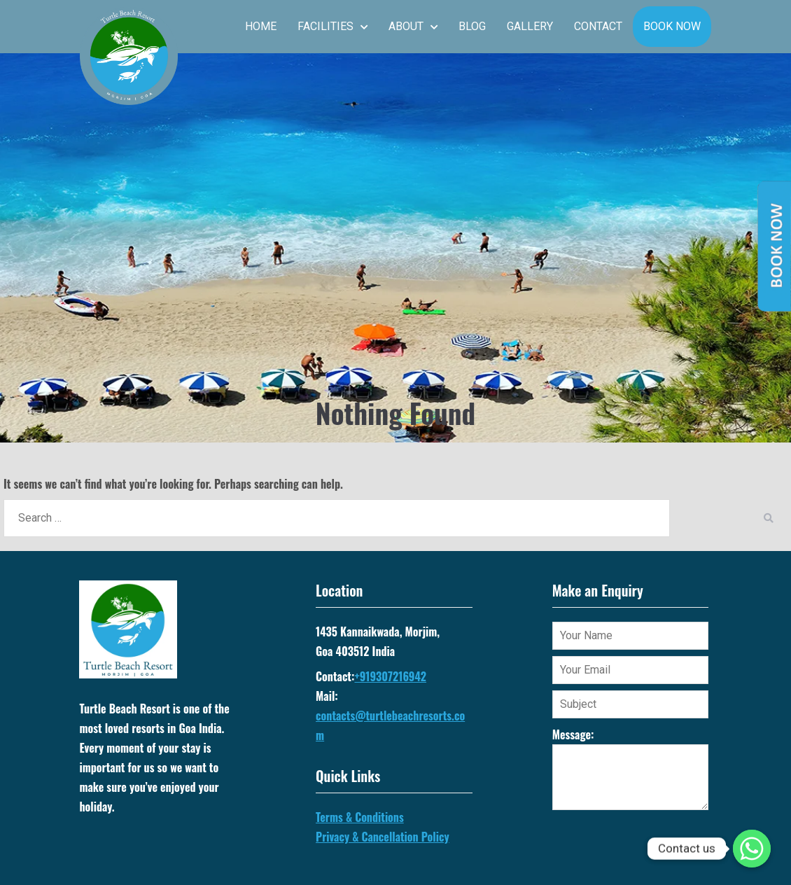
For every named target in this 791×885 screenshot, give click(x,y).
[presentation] (658, 845)
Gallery (530, 26)
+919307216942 (390, 676)
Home (260, 26)
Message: (630, 768)
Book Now (672, 26)
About (406, 26)
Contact (598, 26)
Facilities (326, 26)
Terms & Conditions (360, 817)
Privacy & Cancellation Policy (382, 836)
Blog (472, 26)
